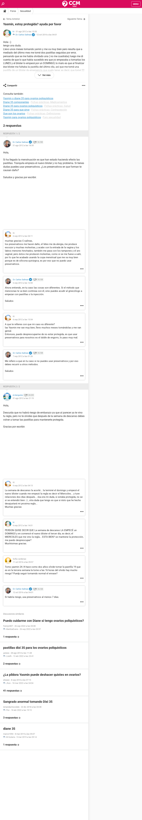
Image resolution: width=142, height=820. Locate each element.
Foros (13, 11)
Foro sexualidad (52, 117)
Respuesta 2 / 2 (11, 386)
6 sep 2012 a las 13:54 (23, 319)
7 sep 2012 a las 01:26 (23, 356)
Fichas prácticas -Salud (57, 105)
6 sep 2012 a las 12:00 (23, 283)
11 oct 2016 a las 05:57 (23, 562)
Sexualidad (25, 11)
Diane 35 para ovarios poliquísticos (22, 105)
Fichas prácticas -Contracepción (49, 109)
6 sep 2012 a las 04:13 (23, 485)
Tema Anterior (13, 19)
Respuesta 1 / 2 (11, 133)
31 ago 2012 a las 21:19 (23, 398)
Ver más (46, 75)
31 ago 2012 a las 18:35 (23, 145)
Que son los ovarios (14, 113)
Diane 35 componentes (16, 102)
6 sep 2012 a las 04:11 (23, 236)
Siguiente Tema (74, 19)
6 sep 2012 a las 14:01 (23, 525)
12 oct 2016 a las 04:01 (46, 34)
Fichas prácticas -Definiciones (43, 113)
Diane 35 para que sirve (16, 109)
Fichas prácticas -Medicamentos (49, 102)
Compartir (12, 85)
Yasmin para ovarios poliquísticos (22, 117)
